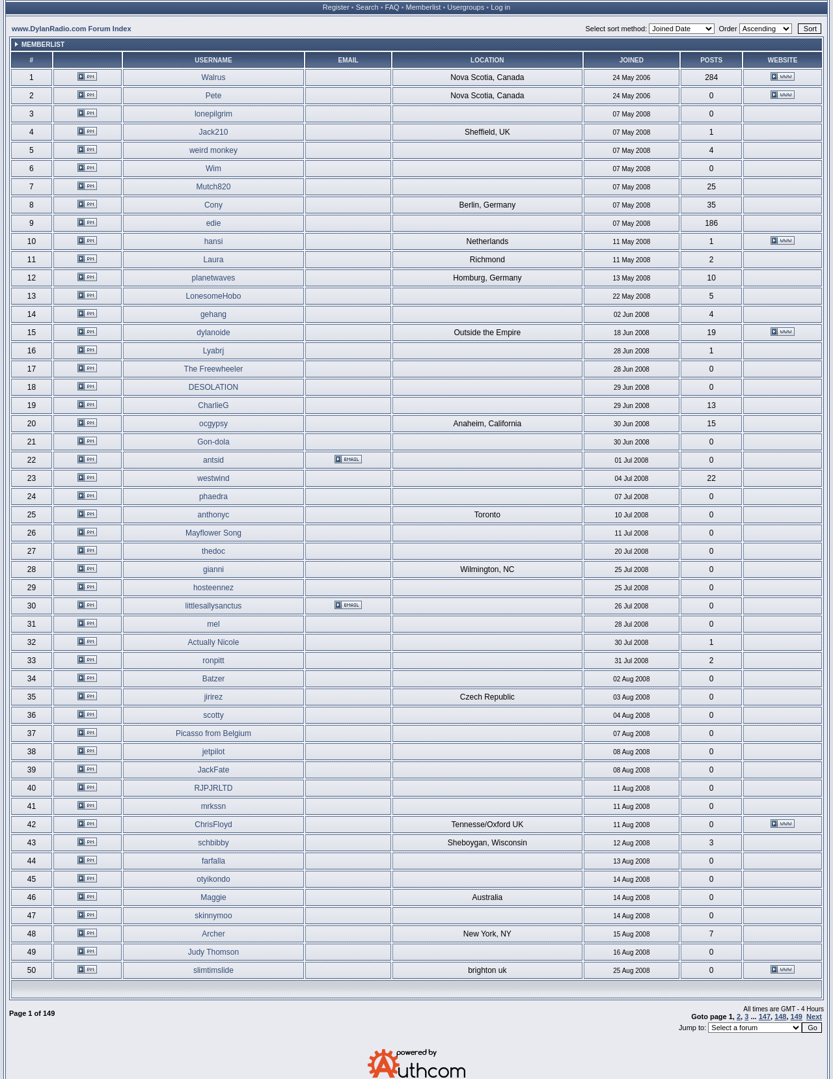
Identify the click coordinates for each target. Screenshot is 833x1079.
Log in (500, 7)
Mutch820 (214, 186)
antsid (213, 460)
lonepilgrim (213, 113)
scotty (213, 715)
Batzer (213, 678)
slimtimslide (213, 970)
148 (780, 1016)
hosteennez (213, 587)
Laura (214, 259)
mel (213, 624)
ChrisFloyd (213, 824)
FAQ (392, 7)
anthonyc (214, 514)
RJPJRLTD (213, 788)
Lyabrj (213, 350)
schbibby (213, 842)
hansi (213, 241)
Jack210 (213, 132)
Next (814, 1016)
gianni (213, 569)
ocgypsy (213, 423)
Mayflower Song (213, 533)
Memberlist (423, 7)
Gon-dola (213, 441)
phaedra (213, 496)
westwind (213, 478)
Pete (214, 95)
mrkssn (213, 806)
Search (367, 7)
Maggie (213, 897)
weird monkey (213, 150)
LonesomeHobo (213, 296)
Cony (213, 205)
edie (213, 223)
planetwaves (214, 277)
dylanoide (213, 332)
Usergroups (465, 7)
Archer (213, 933)
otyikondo (213, 879)
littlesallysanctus (213, 605)
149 (796, 1016)
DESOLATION (213, 387)
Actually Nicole (213, 642)
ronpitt (213, 660)
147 (765, 1016)
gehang (213, 314)
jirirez (213, 697)
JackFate (214, 769)
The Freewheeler (213, 369)
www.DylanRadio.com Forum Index (71, 29)
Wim (213, 168)
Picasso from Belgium (213, 733)
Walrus (214, 77)
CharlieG (213, 405)
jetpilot (213, 751)
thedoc (213, 551)
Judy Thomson (213, 952)
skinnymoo (213, 915)
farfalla (213, 861)
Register (336, 7)
